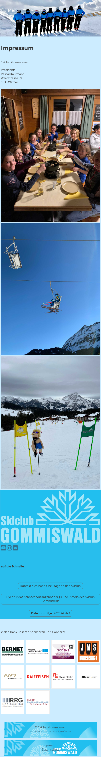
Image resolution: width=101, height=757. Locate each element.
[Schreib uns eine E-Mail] (15, 548)
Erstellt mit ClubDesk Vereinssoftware (50, 731)
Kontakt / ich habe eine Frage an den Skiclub (50, 586)
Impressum (50, 745)
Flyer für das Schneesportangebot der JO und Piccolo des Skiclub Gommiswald (50, 599)
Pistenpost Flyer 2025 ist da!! (50, 613)
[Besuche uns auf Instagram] (9, 548)
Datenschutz (50, 750)
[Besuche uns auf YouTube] (3, 548)
